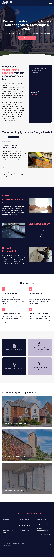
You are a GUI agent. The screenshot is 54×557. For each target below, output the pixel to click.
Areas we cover (5, 528)
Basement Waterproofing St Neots (44, 537)
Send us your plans (27, 38)
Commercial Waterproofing (25, 525)
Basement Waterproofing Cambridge (42, 527)
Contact (4, 532)
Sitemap (9, 546)
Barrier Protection (13, 137)
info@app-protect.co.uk (34, 513)
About (3, 525)
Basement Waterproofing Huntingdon (42, 531)
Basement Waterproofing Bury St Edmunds (44, 523)
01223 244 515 (37, 94)
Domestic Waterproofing (24, 530)
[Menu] (50, 3)
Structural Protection (27, 137)
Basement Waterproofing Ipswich (44, 534)
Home (3, 523)
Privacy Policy (4, 546)
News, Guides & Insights (7, 530)
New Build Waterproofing (24, 528)
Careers (3, 535)
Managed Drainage (40, 137)
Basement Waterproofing (24, 523)
